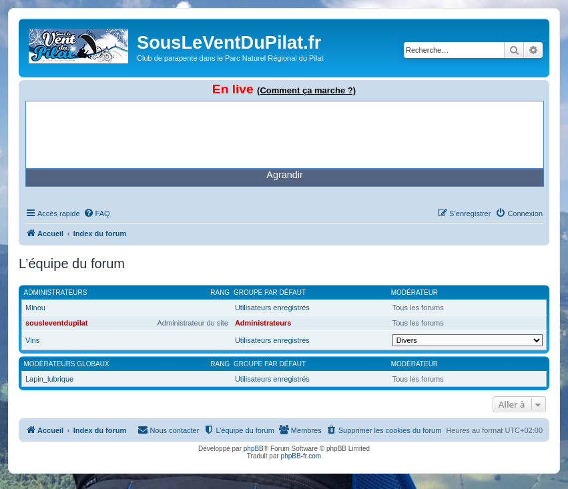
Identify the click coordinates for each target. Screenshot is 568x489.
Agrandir (284, 174)
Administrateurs (55, 292)
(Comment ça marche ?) (306, 90)
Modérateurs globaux (66, 364)
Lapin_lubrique (49, 379)
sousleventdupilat (56, 323)
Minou (35, 308)
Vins (32, 340)
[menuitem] (96, 213)
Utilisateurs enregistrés (272, 308)
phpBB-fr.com (301, 456)
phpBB (254, 448)
